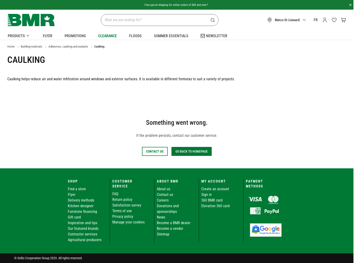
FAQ (115, 194)
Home (11, 46)
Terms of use (122, 211)
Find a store (77, 189)
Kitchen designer (80, 206)
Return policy (122, 199)
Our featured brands (83, 228)
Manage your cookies (128, 222)
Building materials (31, 46)
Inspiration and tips (82, 223)
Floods (135, 36)
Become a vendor (170, 228)
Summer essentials (171, 36)
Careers (163, 200)
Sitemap (163, 234)
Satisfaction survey (126, 205)
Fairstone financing (82, 211)
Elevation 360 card (215, 206)
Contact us (165, 194)
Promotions (75, 36)
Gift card (74, 217)
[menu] (177, 35)
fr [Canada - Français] (316, 20)
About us (163, 189)
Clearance (107, 36)
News (161, 217)
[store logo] (31, 20)
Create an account (215, 189)
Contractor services (82, 234)
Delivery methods (81, 200)
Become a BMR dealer (174, 223)
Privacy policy (122, 216)
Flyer (47, 36)
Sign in (206, 194)
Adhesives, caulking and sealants (68, 46)
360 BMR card (212, 200)
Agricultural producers (84, 240)
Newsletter (214, 35)
